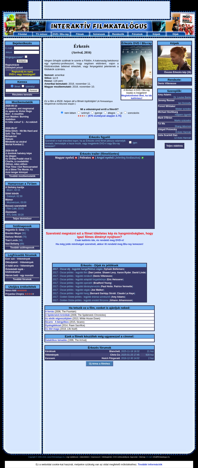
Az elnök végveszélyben (58, 318)
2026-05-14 (11, 105)
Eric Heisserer (115, 279)
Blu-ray (64, 34)
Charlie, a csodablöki (17, 161)
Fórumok (137, 34)
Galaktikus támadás (56, 340)
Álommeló (11, 212)
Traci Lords (11, 240)
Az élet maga (52, 329)
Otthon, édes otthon (16, 164)
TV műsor (41, 34)
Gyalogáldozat (53, 325)
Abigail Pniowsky (167, 129)
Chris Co (115, 354)
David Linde (138, 272)
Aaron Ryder (124, 272)
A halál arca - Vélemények (19, 265)
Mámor (9, 199)
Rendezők (118, 34)
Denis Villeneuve (103, 276)
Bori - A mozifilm (14, 114)
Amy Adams (118, 297)
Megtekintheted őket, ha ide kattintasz (136, 97)
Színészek (99, 34)
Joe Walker (97, 290)
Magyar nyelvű (66, 157)
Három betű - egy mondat (19, 275)
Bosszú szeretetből (15, 206)
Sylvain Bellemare (114, 269)
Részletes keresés (22, 94)
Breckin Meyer (13, 233)
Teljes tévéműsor (22, 218)
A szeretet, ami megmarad (19, 108)
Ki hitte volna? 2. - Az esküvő (21, 122)
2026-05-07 (11, 128)
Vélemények (52, 354)
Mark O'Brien (165, 117)
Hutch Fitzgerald (111, 358)
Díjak (175, 34)
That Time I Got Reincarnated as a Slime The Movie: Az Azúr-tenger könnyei (21, 170)
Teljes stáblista (174, 145)
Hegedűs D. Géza (14, 229)
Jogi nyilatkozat (72, 457)
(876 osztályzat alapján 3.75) (104, 115)
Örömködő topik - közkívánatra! (15, 270)
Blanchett (114, 351)
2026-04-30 (11, 150)
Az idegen (10, 156)
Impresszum (96, 457)
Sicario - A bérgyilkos (57, 322)
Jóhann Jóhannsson (121, 300)
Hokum (9, 139)
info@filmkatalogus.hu (161, 457)
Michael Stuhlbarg (168, 112)
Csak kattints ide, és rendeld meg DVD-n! (99, 240)
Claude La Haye (125, 293)
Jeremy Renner (166, 100)
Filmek (80, 34)
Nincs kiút (10, 290)
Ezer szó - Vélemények (17, 258)
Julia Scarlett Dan (168, 135)
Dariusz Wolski (13, 236)
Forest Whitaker (167, 106)
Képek (156, 34)
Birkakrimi (11, 136)
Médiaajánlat (107, 457)
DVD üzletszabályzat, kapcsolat (125, 457)
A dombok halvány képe (18, 153)
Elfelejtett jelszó (14, 67)
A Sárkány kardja (14, 187)
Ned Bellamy (12, 243)
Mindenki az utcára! (16, 141)
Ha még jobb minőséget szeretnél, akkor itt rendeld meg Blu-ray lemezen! (99, 244)
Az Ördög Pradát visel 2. (18, 158)
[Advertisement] (99, 10)
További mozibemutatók (22, 176)
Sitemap (142, 457)
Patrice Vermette (123, 286)
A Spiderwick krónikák (57, 315)
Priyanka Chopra (14, 294)
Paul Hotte (107, 286)
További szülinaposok (22, 247)
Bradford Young (102, 283)
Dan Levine (95, 272)
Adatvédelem (84, 457)
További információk (150, 464)
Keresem (50, 358)
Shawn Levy (109, 272)
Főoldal (22, 34)
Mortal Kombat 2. (14, 144)
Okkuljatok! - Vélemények (19, 262)
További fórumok (22, 279)
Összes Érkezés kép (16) (177, 72)
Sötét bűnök (12, 193)
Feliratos (87, 157)
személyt (30, 86)
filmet (17, 86)
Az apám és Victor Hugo (18, 111)
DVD (55, 34)
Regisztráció (12, 65)
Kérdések (50, 351)
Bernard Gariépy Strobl (103, 293)
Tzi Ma (161, 123)
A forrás (49, 311)
